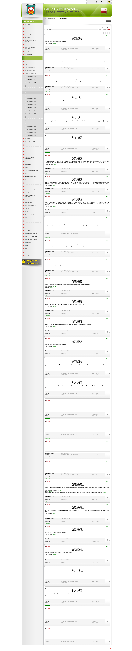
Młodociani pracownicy (30, 189)
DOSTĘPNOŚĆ (28, 255)
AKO (26, 199)
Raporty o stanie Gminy (30, 70)
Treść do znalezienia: (95, 19)
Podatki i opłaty (28, 147)
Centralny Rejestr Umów (30, 220)
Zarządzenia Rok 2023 (31, 85)
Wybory (27, 208)
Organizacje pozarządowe (30, 176)
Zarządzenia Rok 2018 (31, 101)
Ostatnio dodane (28, 54)
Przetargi (27, 144)
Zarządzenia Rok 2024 (31, 82)
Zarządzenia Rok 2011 (31, 123)
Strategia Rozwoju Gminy (30, 141)
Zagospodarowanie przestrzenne (31, 170)
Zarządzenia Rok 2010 (31, 126)
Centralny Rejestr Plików (31, 239)
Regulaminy (27, 138)
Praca (26, 211)
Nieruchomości (28, 164)
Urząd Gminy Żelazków (61, 12)
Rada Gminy (27, 37)
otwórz (54, 43)
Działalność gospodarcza (30, 151)
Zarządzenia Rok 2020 (31, 95)
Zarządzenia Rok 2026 (31, 76)
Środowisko (27, 154)
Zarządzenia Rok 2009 (31, 129)
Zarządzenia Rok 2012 (31, 119)
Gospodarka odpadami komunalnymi (30, 158)
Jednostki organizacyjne (30, 34)
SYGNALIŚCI (28, 251)
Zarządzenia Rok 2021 (31, 92)
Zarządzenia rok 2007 (31, 135)
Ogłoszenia (27, 64)
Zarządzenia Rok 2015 (31, 110)
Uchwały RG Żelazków (30, 67)
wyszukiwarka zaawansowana (104, 22)
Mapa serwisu (29, 245)
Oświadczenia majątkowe (30, 214)
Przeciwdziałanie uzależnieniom (31, 205)
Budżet (26, 173)
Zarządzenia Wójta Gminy (30, 73)
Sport (26, 179)
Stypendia (27, 185)
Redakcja (27, 51)
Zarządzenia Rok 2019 (31, 98)
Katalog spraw (28, 230)
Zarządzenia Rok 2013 (31, 113)
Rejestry (27, 192)
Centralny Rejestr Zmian (31, 233)
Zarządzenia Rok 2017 (31, 104)
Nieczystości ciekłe (29, 161)
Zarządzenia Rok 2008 (31, 132)
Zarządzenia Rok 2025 (31, 79)
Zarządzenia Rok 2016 (31, 107)
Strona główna (28, 24)
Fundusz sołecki (28, 202)
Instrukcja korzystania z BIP (31, 236)
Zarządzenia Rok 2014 (31, 116)
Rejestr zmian (47, 51)
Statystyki (28, 242)
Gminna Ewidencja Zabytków (31, 223)
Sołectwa (27, 44)
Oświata (27, 182)
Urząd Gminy (28, 27)
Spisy (26, 217)
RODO (26, 248)
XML (107, 35)
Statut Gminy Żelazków (30, 60)
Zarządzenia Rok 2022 (31, 88)
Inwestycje (27, 167)
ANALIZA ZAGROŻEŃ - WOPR (32, 227)
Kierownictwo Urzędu (29, 31)
